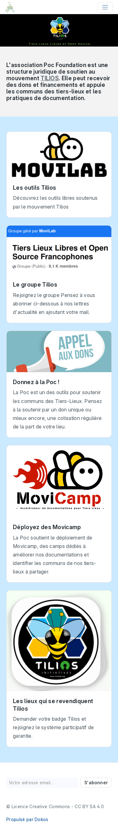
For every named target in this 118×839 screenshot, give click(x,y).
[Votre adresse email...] (42, 783)
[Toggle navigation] (105, 7)
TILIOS (50, 78)
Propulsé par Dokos (27, 819)
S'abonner (96, 782)
